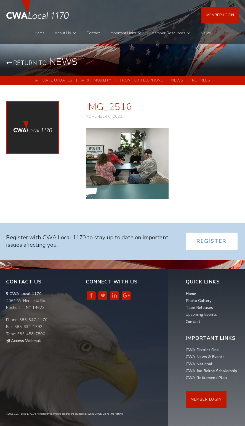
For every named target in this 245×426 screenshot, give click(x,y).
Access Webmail (23, 340)
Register (211, 241)
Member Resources (168, 33)
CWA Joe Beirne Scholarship (211, 371)
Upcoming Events (201, 314)
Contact (93, 33)
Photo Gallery (198, 300)
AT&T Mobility (96, 80)
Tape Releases (199, 307)
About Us (63, 33)
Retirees (201, 80)
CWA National (199, 364)
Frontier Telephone (141, 80)
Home (39, 33)
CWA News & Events (205, 356)
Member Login (220, 15)
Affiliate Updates (53, 80)
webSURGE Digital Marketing (105, 414)
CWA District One (202, 350)
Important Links (123, 33)
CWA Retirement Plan (206, 377)
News (206, 33)
